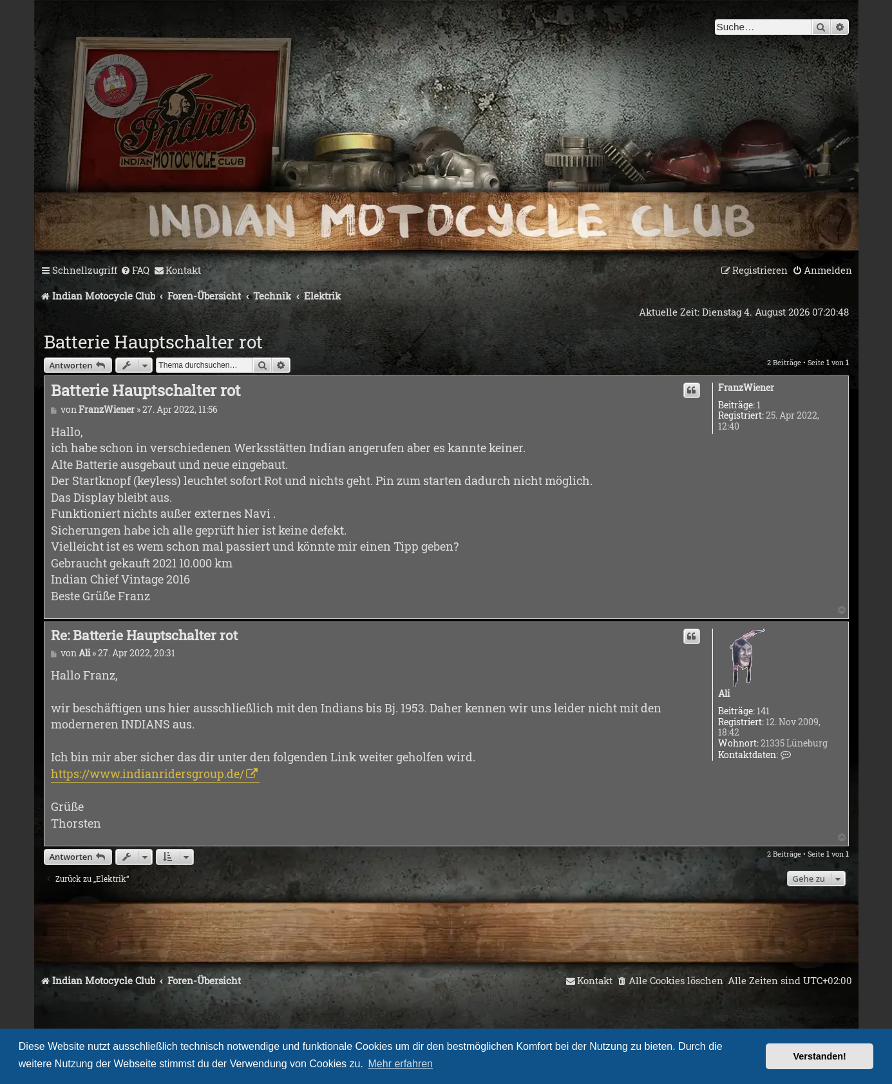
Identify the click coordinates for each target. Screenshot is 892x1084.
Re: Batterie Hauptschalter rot (144, 635)
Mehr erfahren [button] (400, 1063)
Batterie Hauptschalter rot (153, 342)
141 (763, 711)
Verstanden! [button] (819, 1056)
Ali (724, 694)
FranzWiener (746, 388)
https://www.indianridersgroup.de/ (147, 773)
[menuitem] (134, 270)
